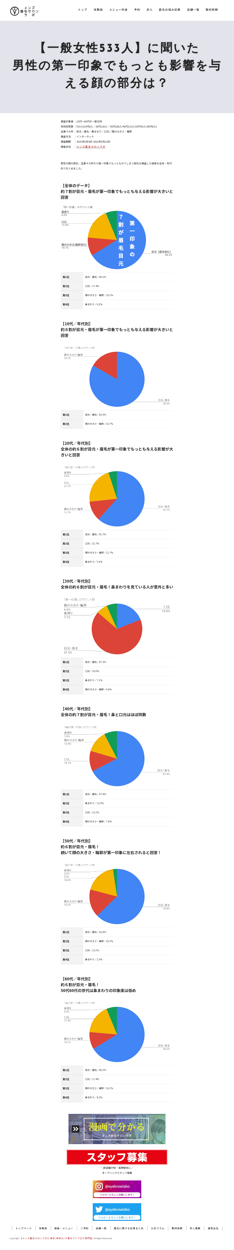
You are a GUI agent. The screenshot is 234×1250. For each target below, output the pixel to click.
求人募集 (195, 1228)
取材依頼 (212, 9)
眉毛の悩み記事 (170, 9)
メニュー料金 (118, 9)
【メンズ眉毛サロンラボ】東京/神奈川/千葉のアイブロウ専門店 (56, 1238)
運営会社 (213, 1228)
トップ (82, 9)
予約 (137, 9)
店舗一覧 (193, 9)
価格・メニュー (63, 1228)
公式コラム (158, 1228)
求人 (149, 9)
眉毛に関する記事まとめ (129, 1228)
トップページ (24, 1228)
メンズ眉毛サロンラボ (91, 146)
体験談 (98, 9)
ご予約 (85, 1228)
